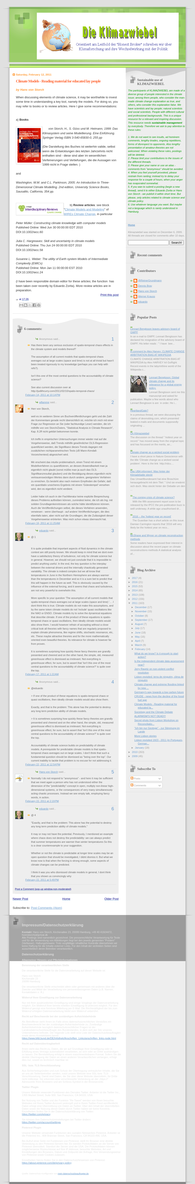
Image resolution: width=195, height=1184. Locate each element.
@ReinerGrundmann (150, 280)
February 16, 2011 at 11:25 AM (42, 523)
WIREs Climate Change (79, 214)
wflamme (44, 402)
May (137, 636)
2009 (135, 756)
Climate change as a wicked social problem (154, 452)
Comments (138, 785)
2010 (135, 752)
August (139, 624)
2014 (135, 590)
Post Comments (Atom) (46, 908)
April (138, 640)
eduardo (44, 530)
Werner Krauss (146, 296)
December (141, 607)
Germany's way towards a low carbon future (159, 692)
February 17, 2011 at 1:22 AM (42, 674)
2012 (135, 599)
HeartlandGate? (139, 410)
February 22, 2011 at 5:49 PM (42, 879)
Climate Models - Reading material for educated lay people (58, 81)
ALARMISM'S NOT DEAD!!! (150, 716)
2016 (135, 582)
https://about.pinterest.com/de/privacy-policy (46, 1162)
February (140, 649)
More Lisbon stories (145, 736)
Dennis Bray (145, 285)
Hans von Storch (48, 771)
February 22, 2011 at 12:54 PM (42, 764)
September (141, 619)
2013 (135, 594)
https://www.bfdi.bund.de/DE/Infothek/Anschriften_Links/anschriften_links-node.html (69, 1038)
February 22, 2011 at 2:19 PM (42, 801)
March (139, 645)
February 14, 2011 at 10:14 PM (42, 395)
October (140, 615)
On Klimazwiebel (139, 433)
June (138, 632)
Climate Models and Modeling (84, 209)
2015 (135, 586)
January (140, 747)
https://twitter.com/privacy (36, 1114)
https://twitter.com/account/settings (41, 1122)
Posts (135, 778)
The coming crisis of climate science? (153, 497)
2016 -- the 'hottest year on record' (151, 516)
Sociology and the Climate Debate (153, 712)
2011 (135, 603)
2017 (135, 578)
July (137, 628)
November (141, 611)
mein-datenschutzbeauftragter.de (73, 1173)
